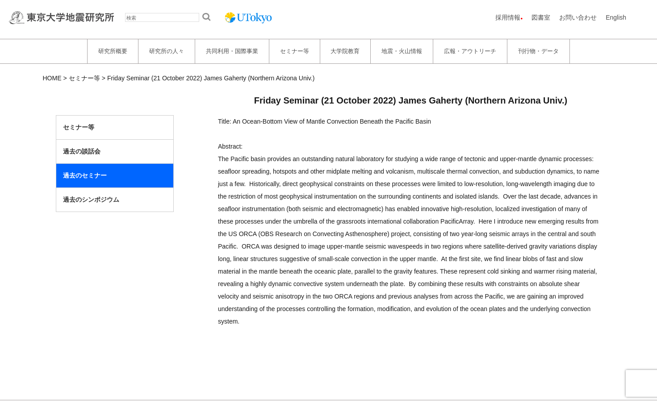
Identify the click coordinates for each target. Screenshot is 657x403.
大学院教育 (345, 51)
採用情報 (507, 17)
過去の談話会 (81, 151)
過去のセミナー (85, 175)
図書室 (540, 17)
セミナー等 (294, 51)
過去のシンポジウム (91, 199)
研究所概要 (112, 51)
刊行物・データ (538, 51)
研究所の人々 (166, 51)
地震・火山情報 (401, 51)
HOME (52, 78)
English (616, 17)
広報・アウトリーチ (470, 51)
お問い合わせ (578, 17)
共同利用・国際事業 (232, 51)
